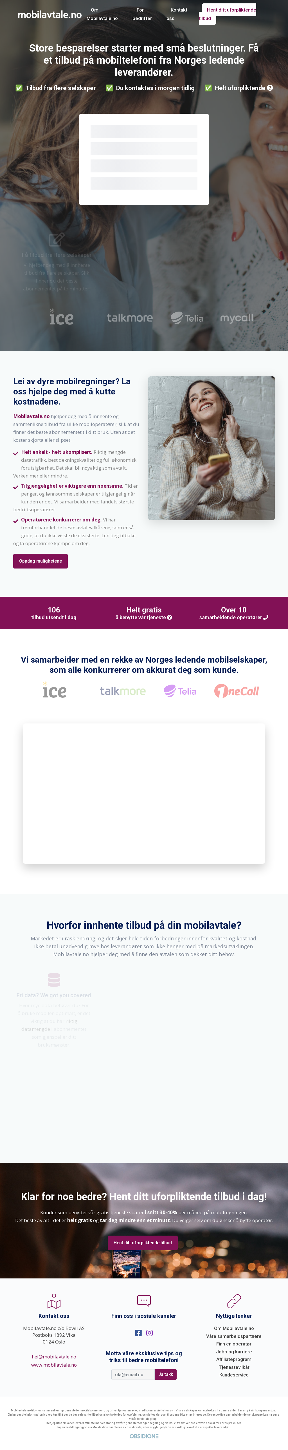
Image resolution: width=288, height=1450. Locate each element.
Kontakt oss (176, 14)
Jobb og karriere (234, 1351)
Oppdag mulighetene (40, 561)
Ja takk (165, 1374)
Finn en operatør (233, 1344)
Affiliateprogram (233, 1359)
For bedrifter (142, 14)
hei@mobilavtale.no (54, 1356)
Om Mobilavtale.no (102, 14)
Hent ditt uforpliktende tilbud (227, 14)
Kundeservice (234, 1375)
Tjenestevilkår (234, 1367)
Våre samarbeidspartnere (234, 1336)
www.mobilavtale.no (54, 1365)
